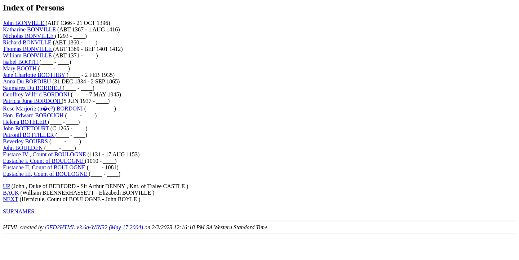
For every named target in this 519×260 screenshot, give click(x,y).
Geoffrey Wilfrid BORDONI (37, 94)
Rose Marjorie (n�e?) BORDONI (43, 108)
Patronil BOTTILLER (29, 135)
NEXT (10, 199)
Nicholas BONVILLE (29, 36)
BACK (11, 193)
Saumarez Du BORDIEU (33, 88)
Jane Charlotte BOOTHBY (35, 75)
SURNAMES (18, 211)
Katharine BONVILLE (30, 29)
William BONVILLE (28, 55)
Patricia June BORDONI (32, 101)
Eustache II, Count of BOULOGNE (45, 167)
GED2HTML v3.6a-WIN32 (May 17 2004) (94, 227)
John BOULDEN (23, 148)
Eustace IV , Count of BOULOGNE (45, 154)
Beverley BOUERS (26, 141)
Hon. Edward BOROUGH (34, 115)
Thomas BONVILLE (28, 49)
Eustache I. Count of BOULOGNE (44, 161)
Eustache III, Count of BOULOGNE (46, 174)
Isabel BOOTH (21, 62)
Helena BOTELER (25, 122)
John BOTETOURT (26, 128)
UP (6, 186)
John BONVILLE (24, 23)
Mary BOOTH (20, 68)
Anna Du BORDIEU (27, 81)
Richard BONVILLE (28, 42)
